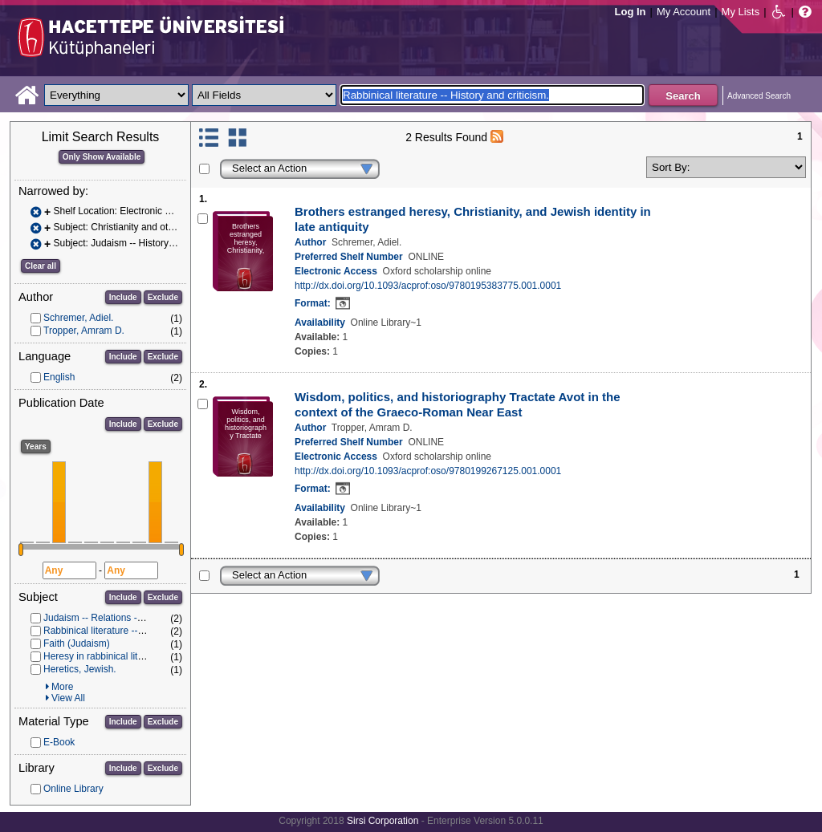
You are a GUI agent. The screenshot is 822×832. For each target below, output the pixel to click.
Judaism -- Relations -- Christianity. (118, 617)
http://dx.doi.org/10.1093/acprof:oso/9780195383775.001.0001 (428, 285)
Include (123, 297)
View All (68, 698)
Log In (630, 12)
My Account (683, 12)
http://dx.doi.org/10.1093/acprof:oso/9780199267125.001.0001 (428, 471)
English (59, 377)
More (62, 686)
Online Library (73, 788)
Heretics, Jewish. (79, 669)
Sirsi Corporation (382, 820)
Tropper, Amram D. (83, 330)
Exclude (163, 297)
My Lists (741, 12)
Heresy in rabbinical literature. (107, 656)
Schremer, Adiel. (78, 317)
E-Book (59, 742)
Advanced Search (759, 95)
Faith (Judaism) (76, 643)
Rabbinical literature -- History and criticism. (136, 630)
